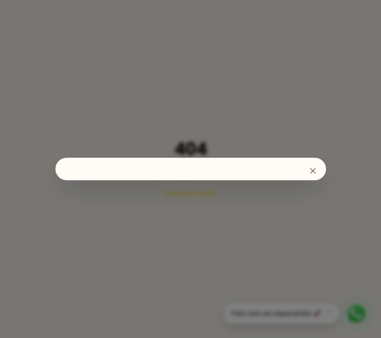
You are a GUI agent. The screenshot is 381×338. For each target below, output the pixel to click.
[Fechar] (312, 170)
